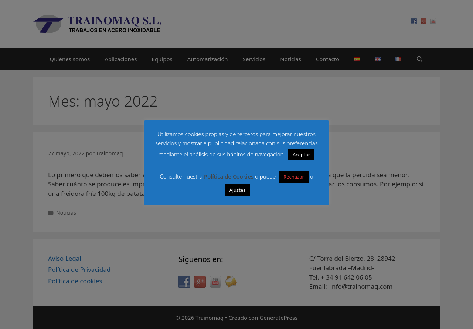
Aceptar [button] (301, 154)
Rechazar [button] (293, 176)
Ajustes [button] (237, 190)
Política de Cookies (228, 176)
